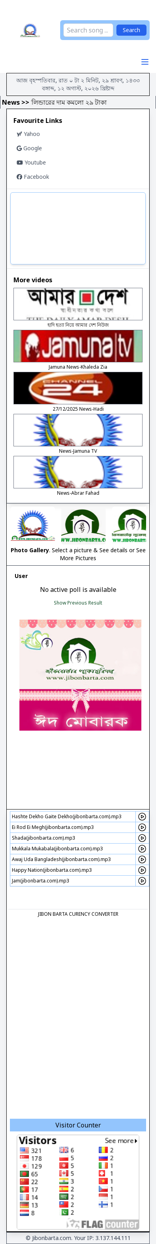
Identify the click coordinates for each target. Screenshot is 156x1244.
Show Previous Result (78, 602)
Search (131, 30)
